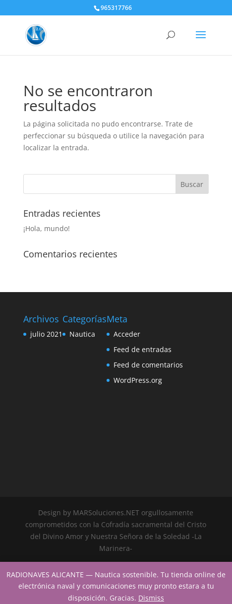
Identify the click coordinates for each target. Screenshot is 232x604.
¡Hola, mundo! (46, 228)
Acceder (127, 334)
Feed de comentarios (148, 364)
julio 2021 (46, 334)
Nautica (82, 334)
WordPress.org (138, 380)
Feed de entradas (143, 349)
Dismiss (151, 598)
